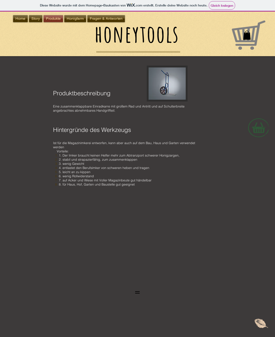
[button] (247, 35)
